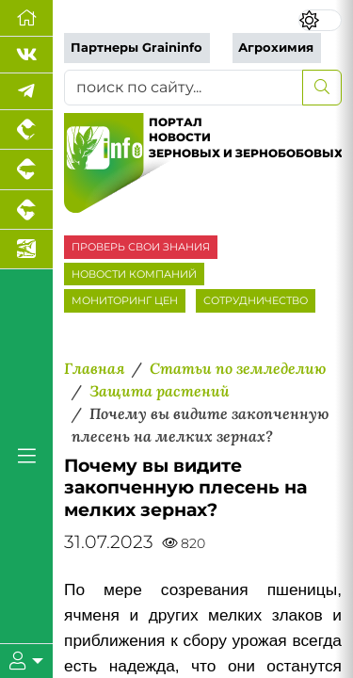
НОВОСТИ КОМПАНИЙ (134, 274)
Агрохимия (275, 47)
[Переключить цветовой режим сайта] (320, 20)
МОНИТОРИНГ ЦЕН (125, 300)
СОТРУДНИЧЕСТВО (255, 300)
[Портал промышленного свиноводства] (26, 169)
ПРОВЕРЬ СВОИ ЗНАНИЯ (141, 246)
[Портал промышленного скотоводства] (26, 210)
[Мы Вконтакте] (26, 55)
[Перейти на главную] (26, 18)
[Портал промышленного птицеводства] (26, 130)
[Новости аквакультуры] (26, 249)
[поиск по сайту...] (183, 87)
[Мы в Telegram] (26, 91)
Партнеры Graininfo (136, 47)
